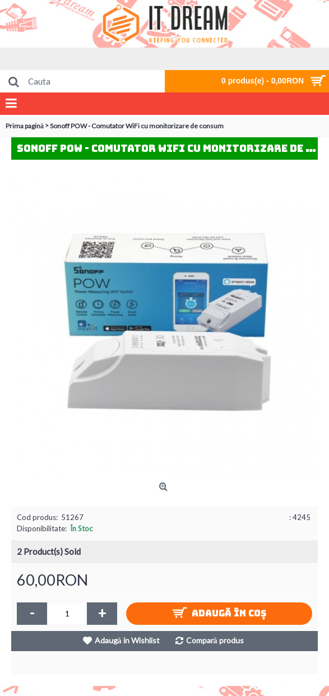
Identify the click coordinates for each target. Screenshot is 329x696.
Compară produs (215, 640)
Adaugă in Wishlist (127, 640)
